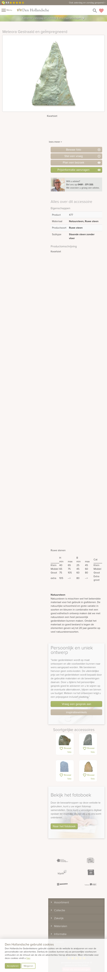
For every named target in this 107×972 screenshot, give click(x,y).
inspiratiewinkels (76, 712)
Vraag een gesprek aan (76, 704)
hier (28, 958)
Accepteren (13, 965)
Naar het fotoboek (64, 826)
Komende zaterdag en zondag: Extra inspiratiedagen (53, 18)
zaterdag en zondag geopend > (87, 2)
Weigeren (28, 965)
